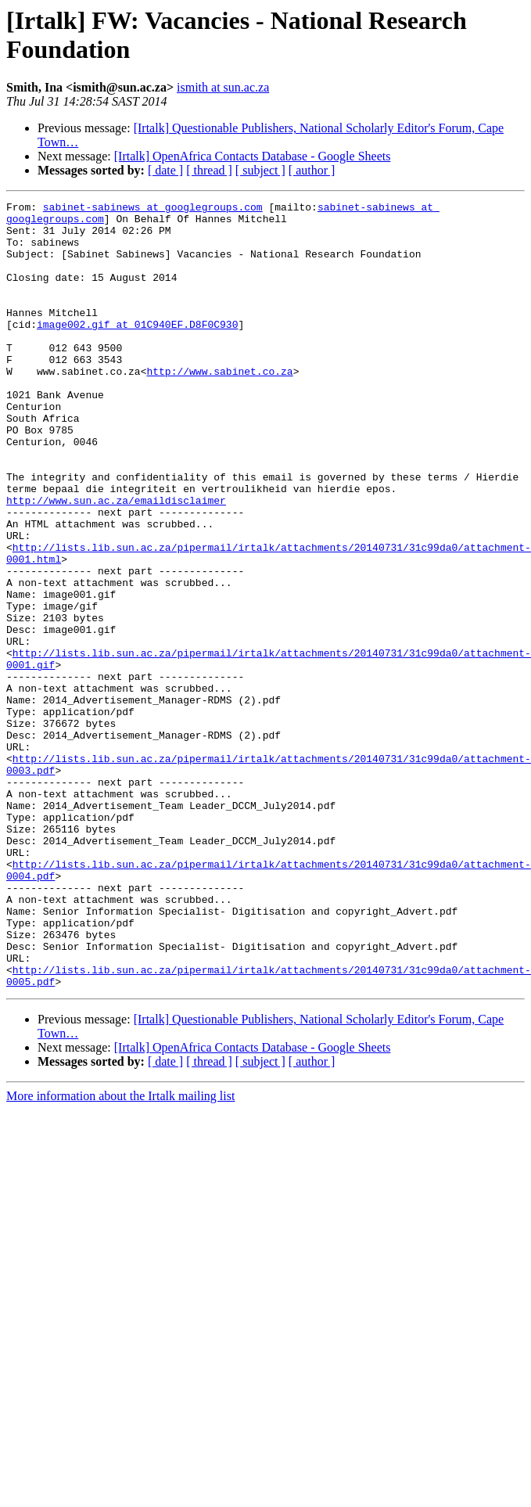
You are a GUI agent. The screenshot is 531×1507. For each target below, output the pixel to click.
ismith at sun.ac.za (223, 87)
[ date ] (165, 170)
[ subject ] (260, 170)
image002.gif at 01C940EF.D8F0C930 (137, 350)
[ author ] (312, 170)
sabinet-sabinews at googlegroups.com (153, 209)
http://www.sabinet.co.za (219, 406)
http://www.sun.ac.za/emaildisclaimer (116, 561)
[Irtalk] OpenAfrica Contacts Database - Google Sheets (252, 156)
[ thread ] (209, 170)
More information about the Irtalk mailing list (120, 1253)
